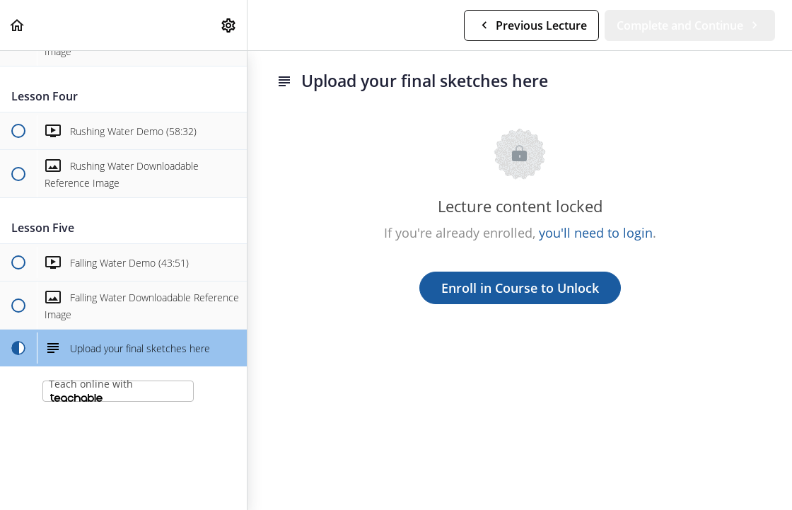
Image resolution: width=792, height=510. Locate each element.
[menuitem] (229, 25)
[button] (17, 25)
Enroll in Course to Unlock (520, 287)
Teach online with (91, 389)
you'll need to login (596, 232)
